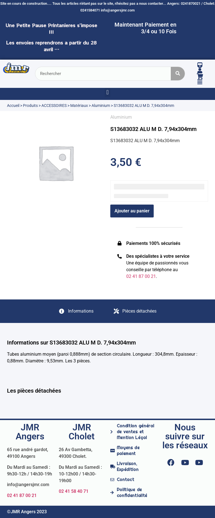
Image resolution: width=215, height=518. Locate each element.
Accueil (13, 105)
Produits (30, 105)
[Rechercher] (178, 73)
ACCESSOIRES (54, 105)
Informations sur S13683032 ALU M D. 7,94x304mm (71, 342)
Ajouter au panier (131, 211)
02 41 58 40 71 (73, 491)
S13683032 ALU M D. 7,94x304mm (153, 129)
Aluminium (101, 105)
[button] (107, 92)
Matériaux (79, 105)
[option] (56, 163)
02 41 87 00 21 (22, 495)
